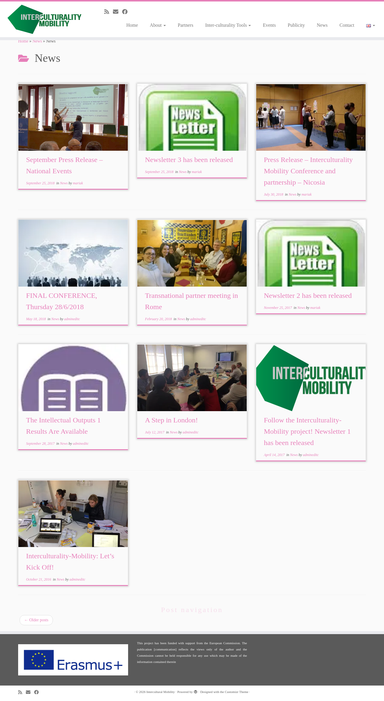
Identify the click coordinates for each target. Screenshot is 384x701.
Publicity (296, 25)
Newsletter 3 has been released (189, 160)
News (322, 25)
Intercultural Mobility (161, 692)
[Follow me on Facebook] (126, 12)
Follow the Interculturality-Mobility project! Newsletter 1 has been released (307, 431)
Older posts (36, 620)
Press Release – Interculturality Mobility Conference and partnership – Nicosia (308, 171)
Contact (346, 25)
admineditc (72, 319)
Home (132, 25)
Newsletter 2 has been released (308, 295)
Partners (185, 25)
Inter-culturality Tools (228, 25)
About (158, 25)
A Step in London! (171, 420)
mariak (78, 183)
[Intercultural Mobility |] (44, 19)
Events (269, 25)
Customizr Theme (236, 692)
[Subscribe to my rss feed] (108, 12)
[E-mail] (117, 12)
